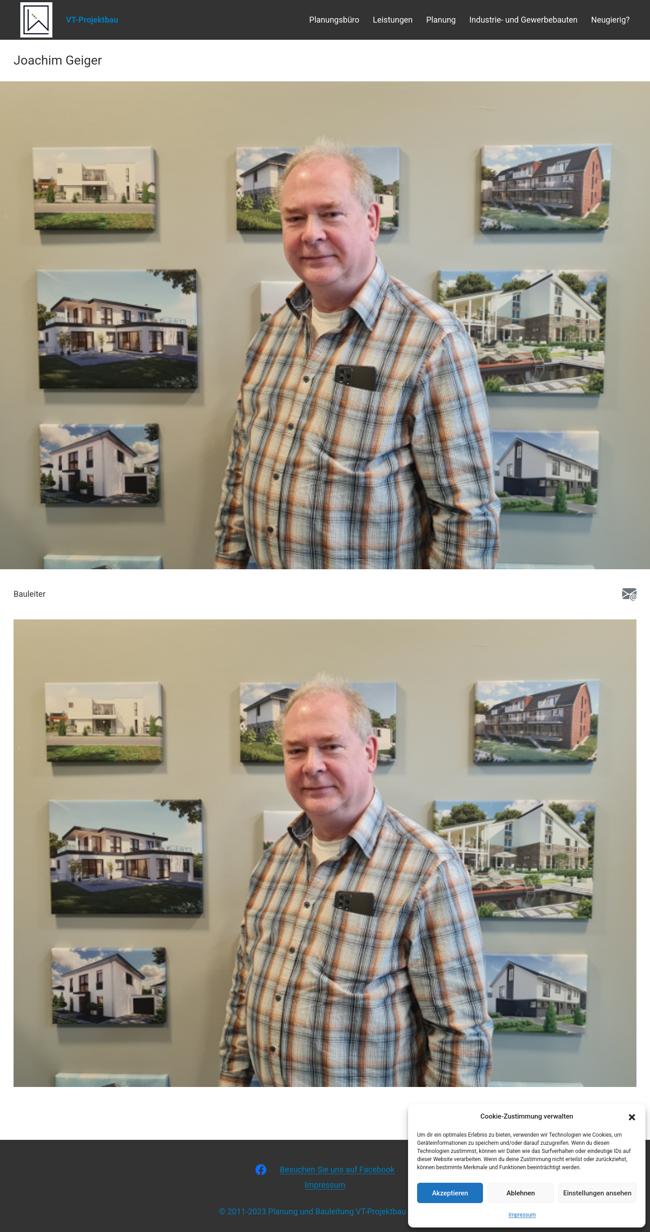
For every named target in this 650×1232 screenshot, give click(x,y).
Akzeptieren (450, 1193)
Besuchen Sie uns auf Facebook (337, 1169)
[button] (631, 1116)
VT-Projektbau (92, 19)
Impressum (522, 1215)
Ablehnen (520, 1193)
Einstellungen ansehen (597, 1193)
